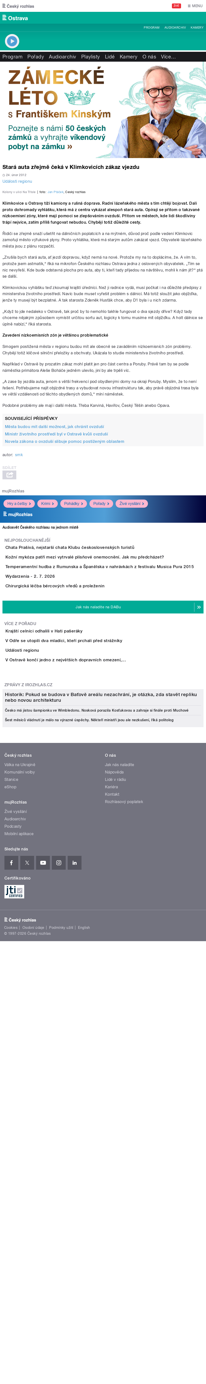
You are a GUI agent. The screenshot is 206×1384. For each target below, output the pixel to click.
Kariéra (111, 1163)
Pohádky (73, 619)
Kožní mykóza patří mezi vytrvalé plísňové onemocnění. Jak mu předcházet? (104, 686)
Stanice (11, 1155)
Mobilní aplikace (19, 1209)
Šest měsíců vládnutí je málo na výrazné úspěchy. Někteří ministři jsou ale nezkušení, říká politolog (89, 1096)
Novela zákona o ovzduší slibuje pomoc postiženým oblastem (64, 557)
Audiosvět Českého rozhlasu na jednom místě (40, 643)
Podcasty (13, 1202)
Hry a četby (19, 619)
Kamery (197, 27)
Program (151, 27)
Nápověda (114, 1148)
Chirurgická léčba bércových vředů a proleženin (74, 757)
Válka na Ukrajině (19, 1140)
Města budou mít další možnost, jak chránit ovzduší (54, 542)
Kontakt (112, 1170)
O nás (149, 57)
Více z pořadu (20, 810)
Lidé (110, 57)
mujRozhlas (13, 607)
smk (19, 570)
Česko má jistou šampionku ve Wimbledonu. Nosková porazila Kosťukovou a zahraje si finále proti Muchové (97, 1086)
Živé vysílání (132, 619)
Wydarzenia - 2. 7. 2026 (50, 734)
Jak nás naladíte (119, 1140)
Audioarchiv (175, 27)
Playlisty (90, 57)
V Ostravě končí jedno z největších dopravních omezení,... (85, 887)
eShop (10, 1163)
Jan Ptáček (55, 307)
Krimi (47, 619)
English (84, 1304)
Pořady (35, 57)
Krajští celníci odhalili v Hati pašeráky (63, 816)
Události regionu (17, 181)
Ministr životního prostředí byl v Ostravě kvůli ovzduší (56, 550)
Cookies (11, 1304)
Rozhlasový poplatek (124, 1177)
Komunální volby (19, 1148)
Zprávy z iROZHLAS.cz (28, 927)
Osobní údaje (33, 1304)
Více (168, 57)
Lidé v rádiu (115, 1155)
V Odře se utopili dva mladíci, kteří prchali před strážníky (83, 840)
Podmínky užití (61, 1304)
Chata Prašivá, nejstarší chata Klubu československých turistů (89, 663)
